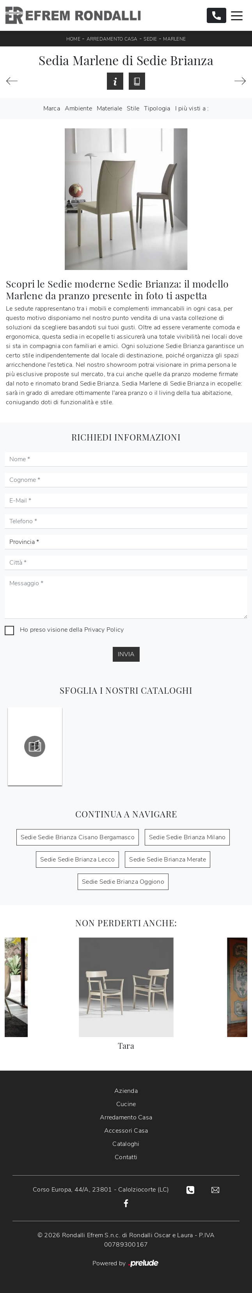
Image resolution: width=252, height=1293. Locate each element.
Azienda (126, 1091)
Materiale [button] (109, 108)
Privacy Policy (104, 629)
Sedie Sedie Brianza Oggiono (123, 881)
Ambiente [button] (78, 108)
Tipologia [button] (157, 108)
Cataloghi (125, 1144)
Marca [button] (51, 108)
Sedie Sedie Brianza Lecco (77, 859)
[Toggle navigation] (236, 15)
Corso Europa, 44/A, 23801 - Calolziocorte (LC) (101, 1189)
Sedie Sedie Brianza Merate (167, 859)
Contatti (126, 1157)
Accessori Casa (126, 1130)
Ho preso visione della (72, 629)
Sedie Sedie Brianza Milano (187, 837)
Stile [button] (133, 108)
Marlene (174, 39)
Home (73, 39)
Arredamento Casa (112, 39)
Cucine (126, 1104)
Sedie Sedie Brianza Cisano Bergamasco (78, 837)
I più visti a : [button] (192, 108)
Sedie (150, 39)
